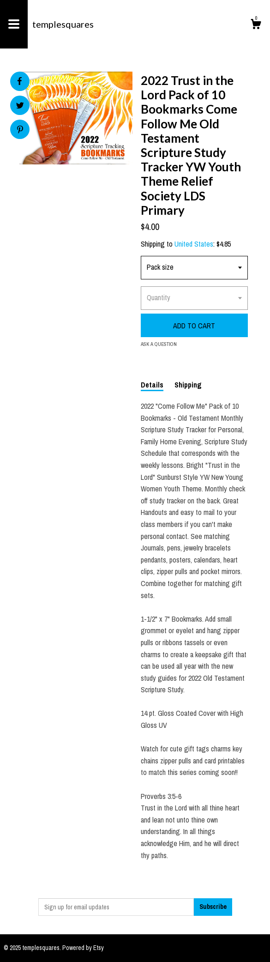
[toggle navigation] (14, 24)
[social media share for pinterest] (20, 130)
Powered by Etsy (83, 948)
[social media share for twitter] (20, 106)
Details (152, 385)
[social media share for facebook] (19, 81)
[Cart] (256, 25)
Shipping (188, 385)
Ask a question (159, 344)
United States (193, 244)
